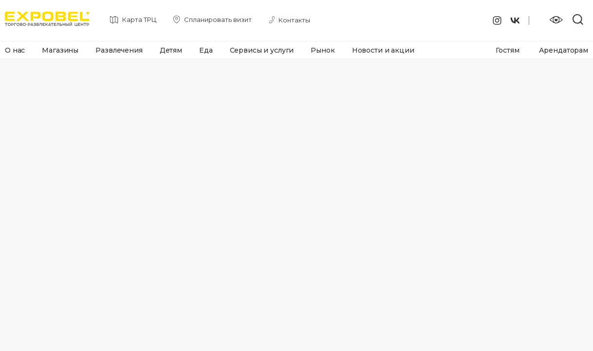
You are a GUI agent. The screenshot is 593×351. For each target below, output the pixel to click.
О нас (15, 50)
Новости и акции (383, 50)
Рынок (322, 50)
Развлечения (118, 50)
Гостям (507, 50)
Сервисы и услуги (262, 50)
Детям (171, 50)
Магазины (60, 50)
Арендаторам (563, 50)
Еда (206, 50)
